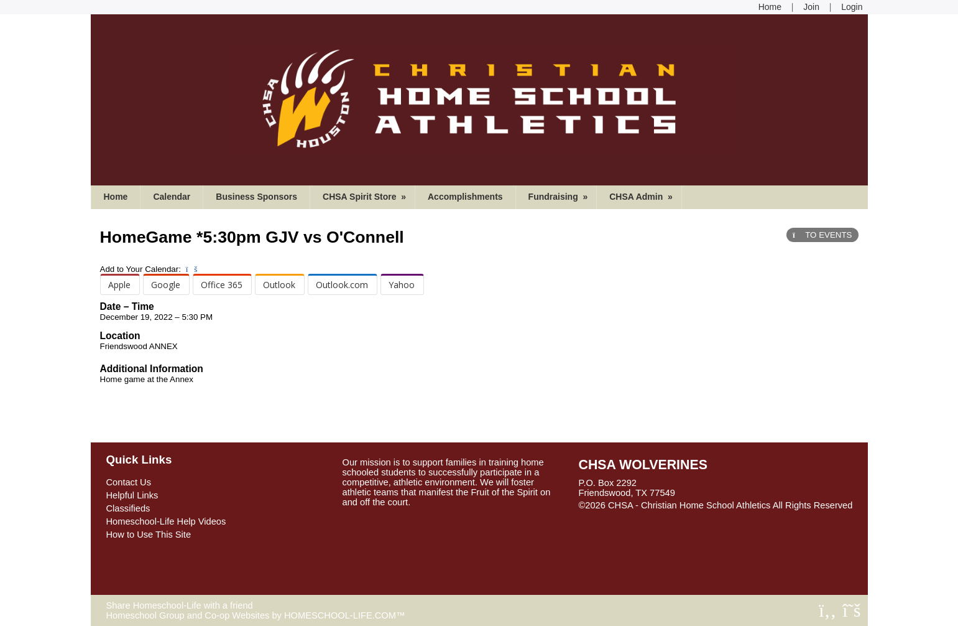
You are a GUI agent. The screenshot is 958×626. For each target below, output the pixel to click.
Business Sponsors (256, 197)
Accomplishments (465, 197)
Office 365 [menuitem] (221, 285)
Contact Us (129, 482)
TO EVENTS (822, 235)
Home (116, 197)
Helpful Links (132, 495)
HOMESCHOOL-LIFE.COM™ (344, 615)
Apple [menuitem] (119, 285)
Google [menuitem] (165, 285)
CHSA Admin (642, 197)
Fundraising (559, 197)
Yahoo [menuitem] (402, 285)
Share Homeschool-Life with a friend (179, 605)
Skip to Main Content (630, 515)
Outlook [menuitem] (279, 285)
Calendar (171, 197)
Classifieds (128, 508)
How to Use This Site (148, 535)
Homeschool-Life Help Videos (166, 521)
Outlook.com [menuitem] (342, 285)
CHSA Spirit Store (365, 197)
